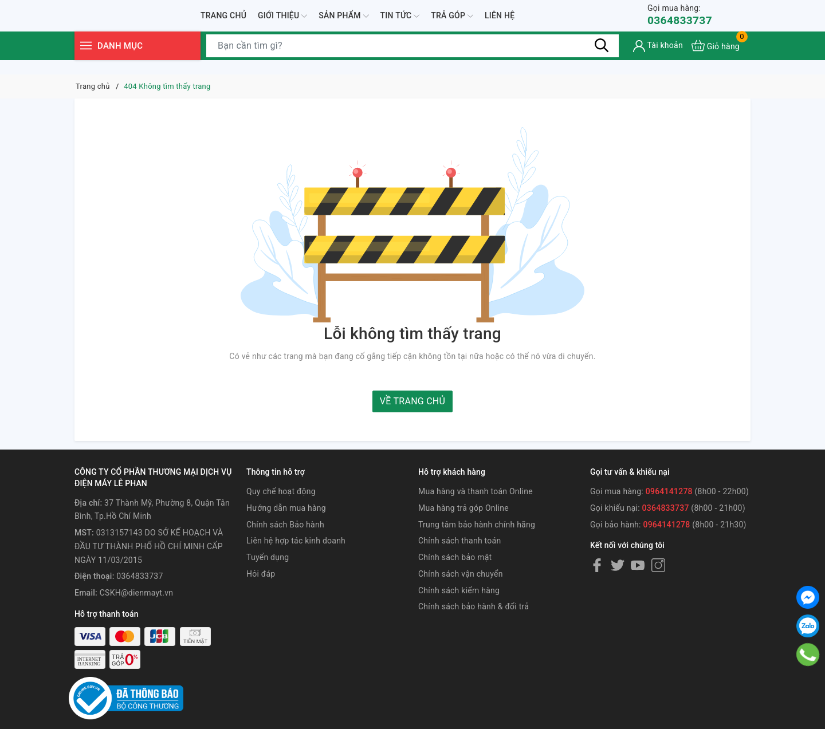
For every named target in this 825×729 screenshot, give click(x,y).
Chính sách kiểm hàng (459, 590)
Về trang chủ (412, 401)
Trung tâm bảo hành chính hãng (476, 524)
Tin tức (400, 23)
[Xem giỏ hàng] (716, 60)
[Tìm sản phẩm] (412, 60)
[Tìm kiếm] (601, 60)
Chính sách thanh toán (459, 540)
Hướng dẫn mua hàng (286, 508)
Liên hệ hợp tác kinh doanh (295, 540)
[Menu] (86, 60)
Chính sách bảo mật (455, 557)
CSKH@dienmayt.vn (136, 592)
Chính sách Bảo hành (285, 524)
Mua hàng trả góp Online (463, 508)
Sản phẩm (343, 23)
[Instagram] (658, 565)
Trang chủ (223, 22)
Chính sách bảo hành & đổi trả (473, 606)
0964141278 (669, 491)
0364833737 (680, 22)
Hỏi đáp (260, 573)
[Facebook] (597, 565)
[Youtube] (638, 565)
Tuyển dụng (267, 557)
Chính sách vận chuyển (460, 573)
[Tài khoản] (658, 60)
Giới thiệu (282, 23)
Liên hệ (499, 22)
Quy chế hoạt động (281, 491)
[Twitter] (617, 565)
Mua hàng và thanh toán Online (475, 491)
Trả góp (452, 23)
